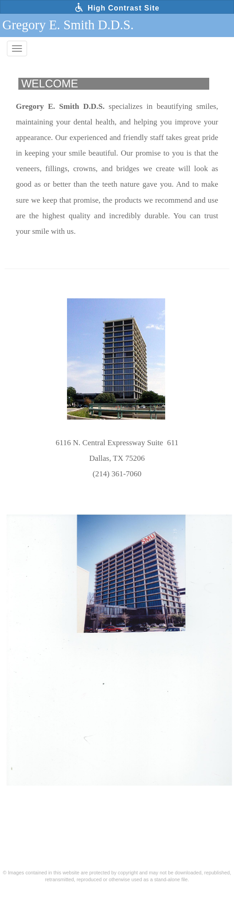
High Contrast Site (116, 7)
